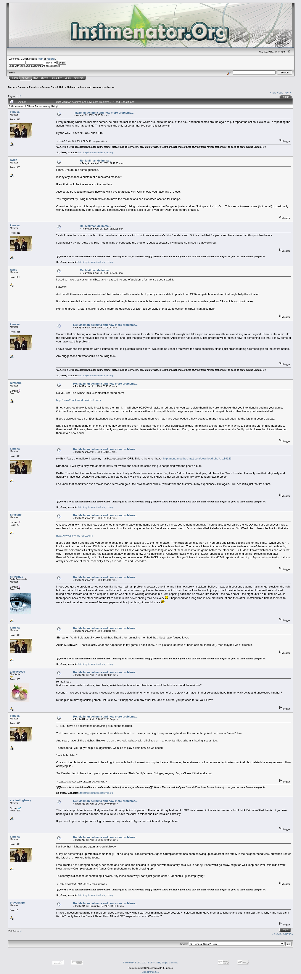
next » (287, 92)
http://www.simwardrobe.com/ (74, 535)
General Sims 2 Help (53, 87)
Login (68, 78)
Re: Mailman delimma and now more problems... (105, 324)
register (51, 58)
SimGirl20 (16, 576)
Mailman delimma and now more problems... (91, 87)
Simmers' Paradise (28, 87)
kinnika (15, 112)
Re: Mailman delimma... (95, 160)
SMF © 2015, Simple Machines (163, 962)
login (40, 58)
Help (36, 78)
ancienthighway (20, 800)
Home (15, 78)
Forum (25, 78)
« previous (276, 92)
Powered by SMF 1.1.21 (134, 962)
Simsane (15, 383)
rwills (13, 160)
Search (45, 78)
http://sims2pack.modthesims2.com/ (78, 400)
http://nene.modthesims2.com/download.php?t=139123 (197, 458)
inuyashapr (17, 902)
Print (286, 97)
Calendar (57, 78)
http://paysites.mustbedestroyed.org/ (95, 152)
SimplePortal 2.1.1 (150, 972)
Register (79, 78)
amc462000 (17, 671)
